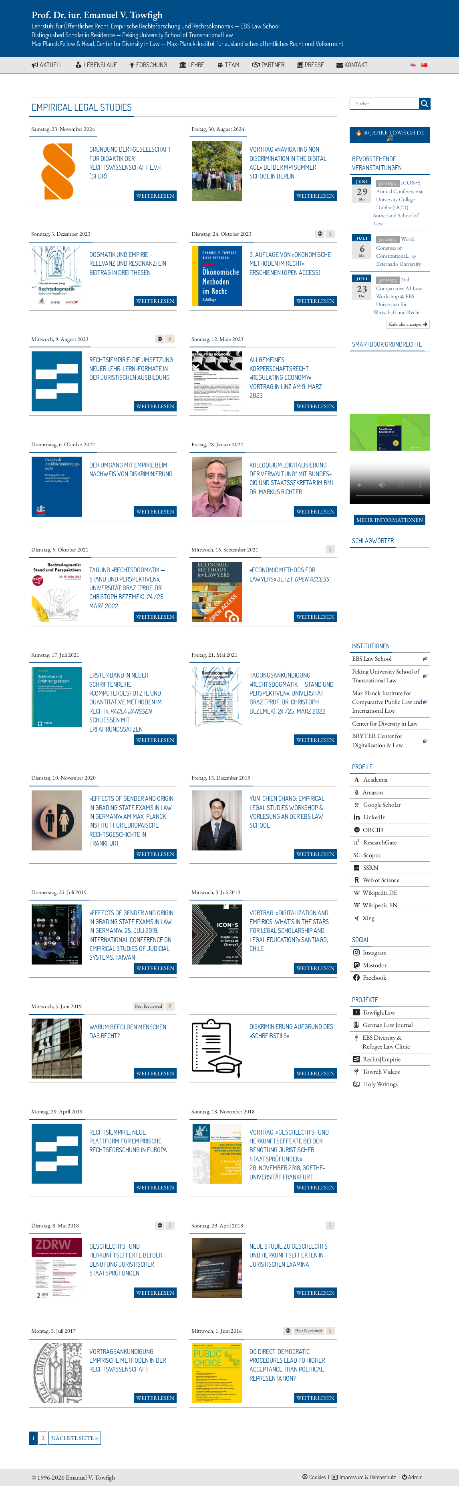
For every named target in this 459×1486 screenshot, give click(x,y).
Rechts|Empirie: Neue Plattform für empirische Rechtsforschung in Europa (128, 1141)
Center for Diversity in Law (385, 723)
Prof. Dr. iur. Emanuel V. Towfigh (97, 14)
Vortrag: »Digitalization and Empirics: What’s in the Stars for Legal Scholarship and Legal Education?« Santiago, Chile (289, 931)
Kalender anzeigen (408, 324)
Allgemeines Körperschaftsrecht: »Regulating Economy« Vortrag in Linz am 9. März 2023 (286, 378)
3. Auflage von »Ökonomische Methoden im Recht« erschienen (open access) (290, 264)
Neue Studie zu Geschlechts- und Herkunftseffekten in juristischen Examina (290, 1255)
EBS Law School (372, 658)
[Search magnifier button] (424, 103)
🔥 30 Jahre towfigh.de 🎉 (389, 135)
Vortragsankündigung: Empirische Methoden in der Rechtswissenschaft (127, 1361)
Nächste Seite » (74, 1438)
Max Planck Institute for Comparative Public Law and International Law (387, 702)
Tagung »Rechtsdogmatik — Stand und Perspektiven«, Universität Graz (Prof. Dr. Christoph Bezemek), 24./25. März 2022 (127, 588)
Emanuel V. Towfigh (90, 1477)
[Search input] (386, 103)
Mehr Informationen (389, 519)
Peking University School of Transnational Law (385, 675)
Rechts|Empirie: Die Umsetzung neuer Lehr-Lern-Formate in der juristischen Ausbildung (131, 369)
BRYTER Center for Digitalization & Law (377, 740)
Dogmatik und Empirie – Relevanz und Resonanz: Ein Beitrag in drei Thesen (127, 264)
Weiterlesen (155, 195)
